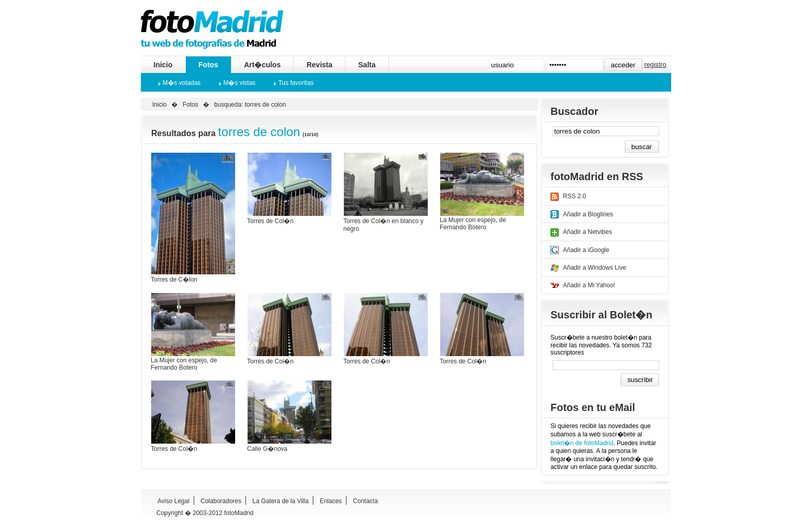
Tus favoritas (295, 82)
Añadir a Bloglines (588, 214)
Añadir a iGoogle (586, 250)
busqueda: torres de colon (250, 104)
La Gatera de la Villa (280, 501)
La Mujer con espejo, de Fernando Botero (473, 223)
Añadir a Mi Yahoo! (589, 285)
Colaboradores (220, 501)
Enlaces (331, 501)
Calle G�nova (267, 448)
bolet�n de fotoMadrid (581, 443)
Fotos (208, 65)
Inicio (163, 65)
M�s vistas (239, 82)
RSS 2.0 (574, 196)
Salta (366, 65)
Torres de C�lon (174, 279)
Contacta (365, 501)
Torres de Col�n (270, 221)
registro (655, 64)
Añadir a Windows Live (594, 267)
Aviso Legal (173, 501)
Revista (319, 65)
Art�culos (262, 65)
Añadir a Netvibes (587, 232)
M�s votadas (181, 82)
